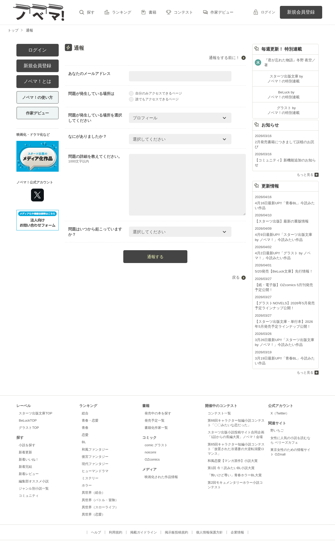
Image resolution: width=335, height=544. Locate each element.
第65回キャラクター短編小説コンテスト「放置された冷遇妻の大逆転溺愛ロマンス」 (236, 428)
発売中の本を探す (158, 393)
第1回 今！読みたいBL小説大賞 (231, 448)
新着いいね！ (29, 440)
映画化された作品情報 (161, 457)
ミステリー (90, 458)
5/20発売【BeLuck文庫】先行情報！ (282, 254)
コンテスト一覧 (219, 393)
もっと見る (305, 159)
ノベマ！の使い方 (37, 97)
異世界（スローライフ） (100, 487)
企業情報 (237, 512)
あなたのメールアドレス (89, 73)
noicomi (150, 432)
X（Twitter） (279, 393)
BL (84, 422)
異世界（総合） (93, 473)
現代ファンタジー (95, 444)
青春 (85, 408)
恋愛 (85, 415)
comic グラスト (156, 425)
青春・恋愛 (90, 400)
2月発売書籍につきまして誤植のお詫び (284, 137)
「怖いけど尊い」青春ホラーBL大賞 (235, 455)
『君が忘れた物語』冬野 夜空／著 (289, 61)
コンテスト (183, 12)
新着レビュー (29, 454)
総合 (85, 393)
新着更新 (25, 432)
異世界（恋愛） (93, 494)
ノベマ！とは (37, 81)
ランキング (121, 12)
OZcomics (152, 440)
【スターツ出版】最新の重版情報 (280, 205)
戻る (236, 277)
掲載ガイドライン (143, 512)
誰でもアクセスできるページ (154, 99)
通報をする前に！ (224, 57)
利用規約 (115, 512)
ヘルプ (96, 512)
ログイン (268, 12)
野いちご (277, 411)
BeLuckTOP (28, 400)
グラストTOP (29, 408)
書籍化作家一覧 (156, 408)
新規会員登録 (301, 12)
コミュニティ (29, 476)
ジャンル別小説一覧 (34, 468)
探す (91, 12)
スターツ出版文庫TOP (35, 393)
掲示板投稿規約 (176, 512)
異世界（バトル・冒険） (100, 480)
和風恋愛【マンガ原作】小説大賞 (233, 441)
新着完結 (25, 447)
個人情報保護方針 (209, 512)
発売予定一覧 (155, 400)
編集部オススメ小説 (34, 461)
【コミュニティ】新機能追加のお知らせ (285, 150)
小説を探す (27, 425)
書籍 (152, 12)
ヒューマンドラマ (95, 451)
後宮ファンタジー (95, 437)
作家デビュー (222, 12)
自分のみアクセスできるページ (155, 93)
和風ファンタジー (95, 429)
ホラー (87, 466)
